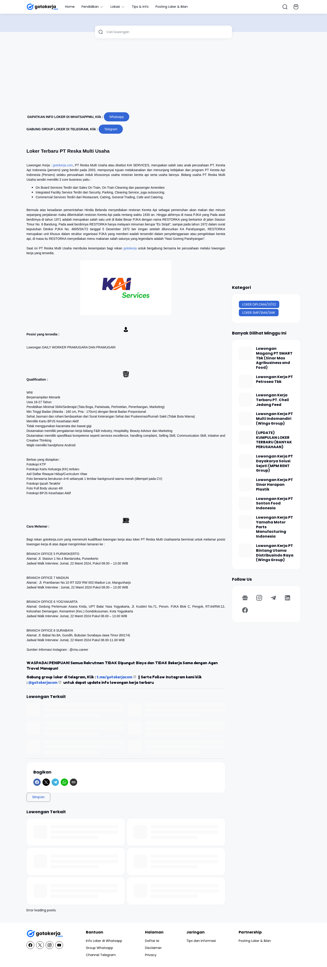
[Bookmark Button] (296, 6)
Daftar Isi (152, 940)
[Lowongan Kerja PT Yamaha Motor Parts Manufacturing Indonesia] (246, 522)
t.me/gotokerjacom (114, 677)
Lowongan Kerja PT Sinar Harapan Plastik (274, 485)
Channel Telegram (101, 955)
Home (70, 6)
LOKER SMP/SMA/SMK (258, 312)
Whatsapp (116, 117)
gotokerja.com (63, 165)
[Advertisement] (163, 77)
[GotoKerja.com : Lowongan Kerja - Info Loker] (44, 934)
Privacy (150, 955)
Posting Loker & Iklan (172, 6)
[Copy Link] (73, 782)
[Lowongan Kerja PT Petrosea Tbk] (246, 381)
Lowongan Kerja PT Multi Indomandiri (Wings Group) (274, 419)
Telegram (110, 129)
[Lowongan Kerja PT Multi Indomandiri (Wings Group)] (246, 418)
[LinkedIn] (287, 598)
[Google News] (245, 598)
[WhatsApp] (64, 782)
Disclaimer (153, 948)
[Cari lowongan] (167, 32)
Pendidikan (93, 6)
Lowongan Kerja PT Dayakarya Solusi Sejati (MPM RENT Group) (274, 463)
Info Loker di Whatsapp (104, 940)
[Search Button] (285, 6)
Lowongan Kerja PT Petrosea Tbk (274, 379)
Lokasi (118, 6)
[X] (46, 782)
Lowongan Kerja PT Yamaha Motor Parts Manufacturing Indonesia (274, 527)
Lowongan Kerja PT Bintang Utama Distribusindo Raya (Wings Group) (274, 553)
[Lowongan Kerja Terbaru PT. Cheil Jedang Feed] (246, 400)
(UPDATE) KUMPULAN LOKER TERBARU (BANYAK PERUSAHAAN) (274, 440)
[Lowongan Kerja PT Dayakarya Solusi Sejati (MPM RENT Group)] (246, 461)
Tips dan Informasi (201, 940)
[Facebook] (37, 782)
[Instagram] (259, 598)
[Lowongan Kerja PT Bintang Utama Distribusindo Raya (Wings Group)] (246, 550)
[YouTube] (59, 945)
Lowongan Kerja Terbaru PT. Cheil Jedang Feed (272, 400)
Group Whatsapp (99, 948)
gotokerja (130, 248)
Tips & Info (140, 6)
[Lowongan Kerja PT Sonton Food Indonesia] (246, 503)
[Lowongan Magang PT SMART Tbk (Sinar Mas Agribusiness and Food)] (246, 353)
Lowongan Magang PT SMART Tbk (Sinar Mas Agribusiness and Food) (274, 358)
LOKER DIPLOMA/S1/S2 (259, 304)
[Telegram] (55, 782)
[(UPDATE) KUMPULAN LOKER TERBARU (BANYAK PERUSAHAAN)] (246, 437)
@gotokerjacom (42, 682)
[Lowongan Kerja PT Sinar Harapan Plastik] (246, 484)
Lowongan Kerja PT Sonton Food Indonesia (274, 504)
